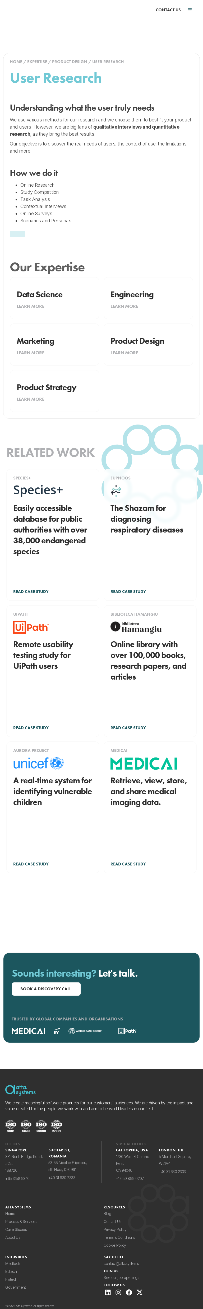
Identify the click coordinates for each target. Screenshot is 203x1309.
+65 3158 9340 (17, 1178)
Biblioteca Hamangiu (134, 614)
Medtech (12, 1263)
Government (15, 1287)
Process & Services (21, 1221)
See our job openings (121, 1277)
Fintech (11, 1279)
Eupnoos (120, 478)
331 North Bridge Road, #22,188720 (24, 1163)
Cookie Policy (115, 1245)
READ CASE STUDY (31, 591)
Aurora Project (31, 750)
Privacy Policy (115, 1229)
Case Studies (16, 1229)
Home (10, 1213)
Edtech (11, 1271)
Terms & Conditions (119, 1237)
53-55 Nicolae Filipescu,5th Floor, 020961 (67, 1166)
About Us (12, 1237)
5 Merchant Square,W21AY (175, 1160)
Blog (107, 1213)
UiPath (20, 614)
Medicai (118, 750)
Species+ (22, 478)
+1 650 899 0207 (130, 1178)
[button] (190, 10)
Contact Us (112, 1221)
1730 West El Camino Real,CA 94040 (132, 1163)
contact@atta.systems (121, 1263)
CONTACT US (168, 10)
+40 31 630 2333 (61, 1177)
